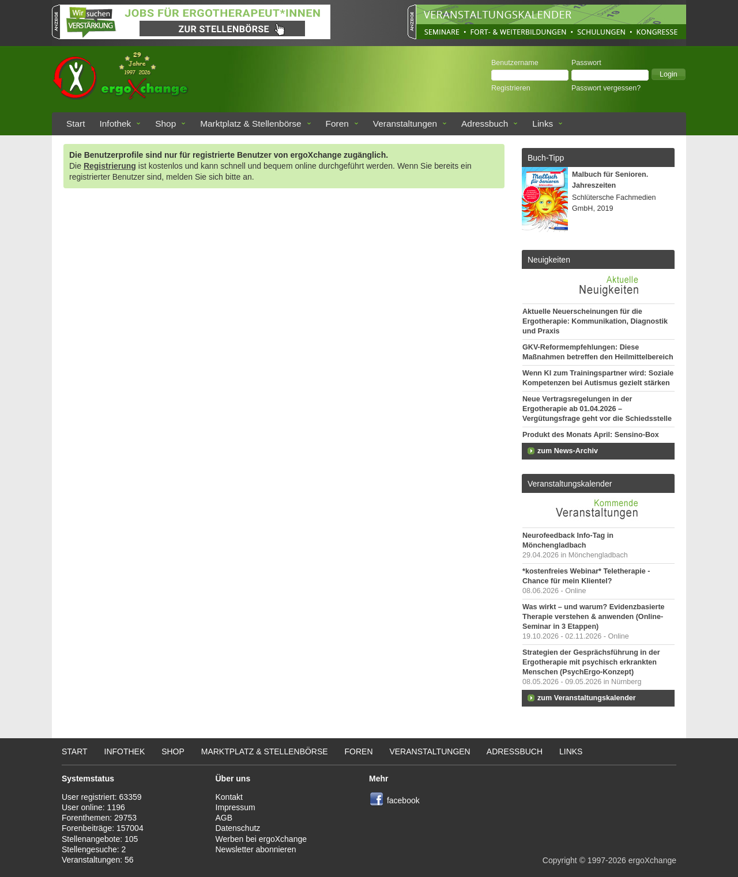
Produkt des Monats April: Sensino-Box (590, 435)
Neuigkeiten (549, 259)
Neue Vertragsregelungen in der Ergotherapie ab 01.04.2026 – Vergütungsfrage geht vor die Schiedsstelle (597, 409)
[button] (669, 74)
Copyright (560, 860)
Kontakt (229, 797)
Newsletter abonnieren (256, 849)
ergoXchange (652, 860)
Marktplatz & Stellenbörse (250, 123)
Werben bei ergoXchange (261, 839)
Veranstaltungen (405, 123)
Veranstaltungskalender (570, 483)
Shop (165, 123)
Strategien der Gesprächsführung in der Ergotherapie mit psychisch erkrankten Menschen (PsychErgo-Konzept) (591, 662)
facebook (403, 800)
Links (542, 123)
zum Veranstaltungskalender (586, 698)
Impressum (235, 807)
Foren (337, 123)
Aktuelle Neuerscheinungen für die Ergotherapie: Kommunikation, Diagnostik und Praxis (595, 321)
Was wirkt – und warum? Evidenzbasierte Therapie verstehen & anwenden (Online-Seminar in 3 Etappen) (593, 617)
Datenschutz (238, 828)
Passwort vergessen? (606, 88)
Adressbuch (484, 123)
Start (75, 123)
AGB (224, 817)
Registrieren (510, 88)
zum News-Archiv (567, 451)
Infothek (115, 123)
